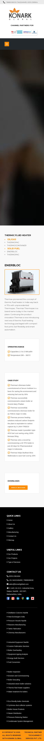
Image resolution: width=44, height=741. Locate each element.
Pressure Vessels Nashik (17, 621)
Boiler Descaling (14, 680)
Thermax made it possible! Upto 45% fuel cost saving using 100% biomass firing (21, 433)
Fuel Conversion (14, 662)
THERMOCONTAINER (16, 245)
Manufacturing (13, 532)
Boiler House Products (16, 709)
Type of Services (14, 562)
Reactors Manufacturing (17, 625)
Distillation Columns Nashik (18, 613)
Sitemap (11, 540)
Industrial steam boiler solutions (19, 684)
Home (10, 520)
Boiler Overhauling (15, 650)
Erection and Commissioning (18, 676)
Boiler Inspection (14, 672)
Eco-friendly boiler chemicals (18, 701)
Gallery (10, 528)
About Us (11, 524)
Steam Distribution (14, 713)
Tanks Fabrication (14, 629)
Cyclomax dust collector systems (20, 705)
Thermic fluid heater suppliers (19, 688)
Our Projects (12, 558)
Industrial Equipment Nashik (18, 642)
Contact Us (12, 536)
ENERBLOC (12, 251)
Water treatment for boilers (17, 692)
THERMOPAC (13, 242)
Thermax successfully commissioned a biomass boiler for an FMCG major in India (21, 411)
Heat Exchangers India (16, 617)
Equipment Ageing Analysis (18, 654)
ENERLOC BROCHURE (18, 487)
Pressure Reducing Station (18, 717)
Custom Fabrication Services (18, 646)
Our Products (13, 554)
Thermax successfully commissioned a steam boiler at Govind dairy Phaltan (20, 401)
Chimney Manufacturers (17, 633)
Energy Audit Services (16, 658)
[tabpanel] (22, 137)
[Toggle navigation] (7, 44)
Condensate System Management (20, 721)
